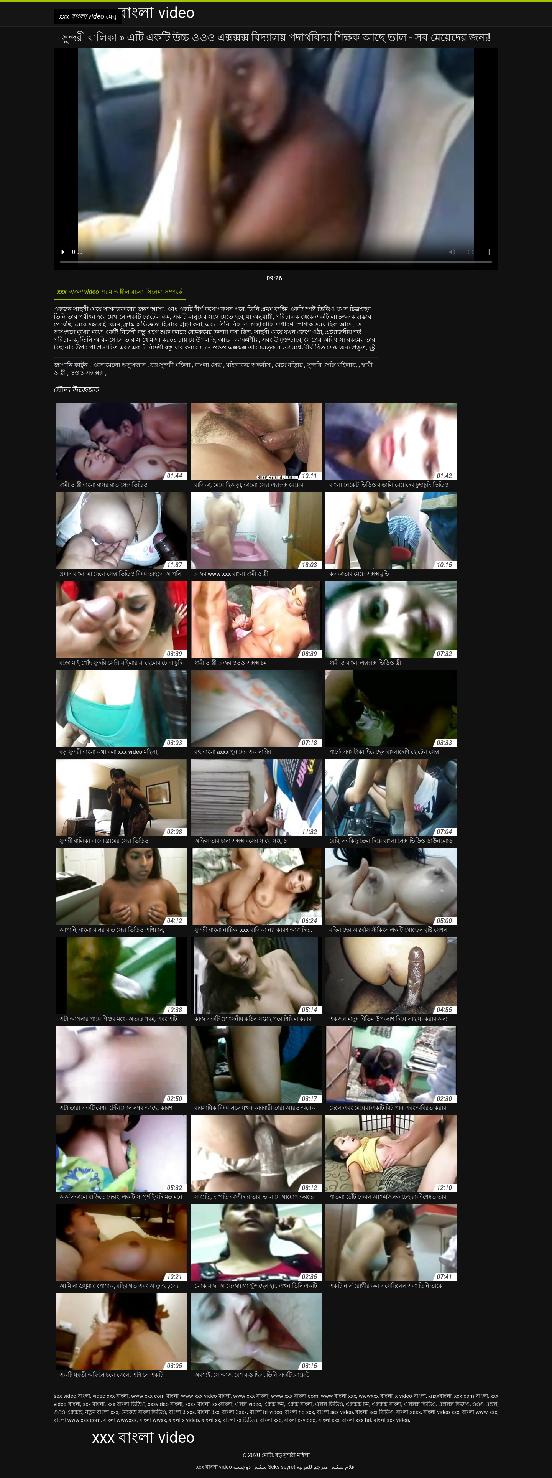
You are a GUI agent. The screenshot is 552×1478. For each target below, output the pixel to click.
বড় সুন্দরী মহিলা (171, 366)
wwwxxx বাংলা (376, 1397)
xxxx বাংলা (197, 1405)
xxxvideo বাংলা (165, 1405)
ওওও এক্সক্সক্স (87, 373)
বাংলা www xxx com (77, 1421)
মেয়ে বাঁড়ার (289, 366)
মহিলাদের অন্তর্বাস (249, 366)
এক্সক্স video (248, 1405)
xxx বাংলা (94, 1405)
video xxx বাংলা (110, 1397)
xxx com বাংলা (471, 1397)
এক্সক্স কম (274, 1405)
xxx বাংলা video (214, 1468)
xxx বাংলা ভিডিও (126, 1405)
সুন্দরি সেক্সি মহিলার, (333, 366)
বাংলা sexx (408, 1413)
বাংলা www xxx (479, 1413)
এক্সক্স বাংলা (299, 1405)
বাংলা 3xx (208, 1413)
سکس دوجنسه (249, 1468)
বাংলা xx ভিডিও (240, 1421)
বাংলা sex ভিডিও (374, 1413)
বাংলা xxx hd (356, 1421)
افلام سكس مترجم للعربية (326, 1468)
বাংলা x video (183, 1421)
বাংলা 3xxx (234, 1413)
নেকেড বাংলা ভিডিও (143, 1413)
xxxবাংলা (222, 1405)
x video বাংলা (410, 1397)
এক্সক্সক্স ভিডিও (420, 1405)
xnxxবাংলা (440, 1397)
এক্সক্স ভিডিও (329, 1405)
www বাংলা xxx (338, 1397)
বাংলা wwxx (152, 1421)
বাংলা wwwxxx (120, 1421)
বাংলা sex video (335, 1413)
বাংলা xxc (271, 1421)
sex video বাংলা (72, 1397)
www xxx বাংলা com (295, 1397)
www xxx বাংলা (250, 1397)
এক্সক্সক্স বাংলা (386, 1405)
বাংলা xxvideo (300, 1421)
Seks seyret (281, 1468)
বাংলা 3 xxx (182, 1413)
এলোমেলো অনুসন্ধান (120, 366)
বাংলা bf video (266, 1413)
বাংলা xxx (329, 1421)
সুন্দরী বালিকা (90, 37)
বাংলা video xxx (441, 1413)
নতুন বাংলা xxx (102, 1413)
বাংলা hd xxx (299, 1413)
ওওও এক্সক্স (484, 1405)
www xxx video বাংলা (205, 1397)
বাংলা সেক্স (209, 366)
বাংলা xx (210, 1421)
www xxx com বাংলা (155, 1397)
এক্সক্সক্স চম (357, 1405)
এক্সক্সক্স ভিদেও (454, 1405)
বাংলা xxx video (391, 1421)
